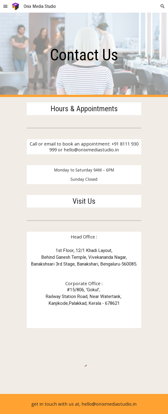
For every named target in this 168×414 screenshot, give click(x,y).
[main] (84, 55)
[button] (5, 6)
